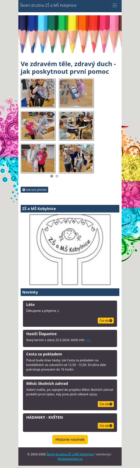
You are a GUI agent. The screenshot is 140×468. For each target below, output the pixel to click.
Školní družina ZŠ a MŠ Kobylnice (70, 454)
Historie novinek (70, 439)
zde (87, 340)
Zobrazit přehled (34, 189)
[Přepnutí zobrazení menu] (114, 5)
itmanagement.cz (70, 459)
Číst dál (105, 320)
